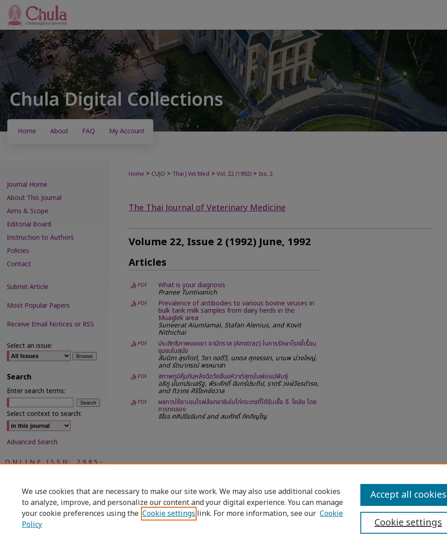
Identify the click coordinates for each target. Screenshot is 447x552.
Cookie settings (168, 513)
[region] (223, 507)
